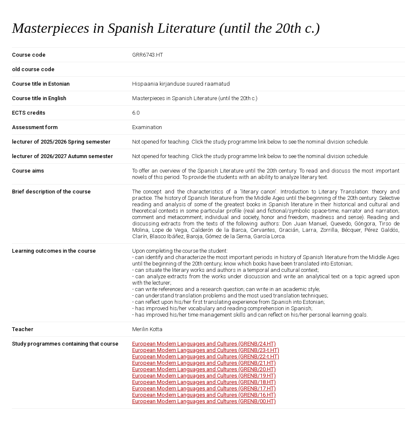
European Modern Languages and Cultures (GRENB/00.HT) (204, 401)
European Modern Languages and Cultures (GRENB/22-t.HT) (205, 356)
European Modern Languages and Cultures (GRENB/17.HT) (204, 388)
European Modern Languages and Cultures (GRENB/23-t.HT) (205, 350)
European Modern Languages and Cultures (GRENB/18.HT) (204, 382)
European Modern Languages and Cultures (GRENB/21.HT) (204, 363)
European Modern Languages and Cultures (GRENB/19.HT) (204, 375)
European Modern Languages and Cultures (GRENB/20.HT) (204, 369)
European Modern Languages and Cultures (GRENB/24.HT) (204, 343)
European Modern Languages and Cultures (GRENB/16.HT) (204, 395)
